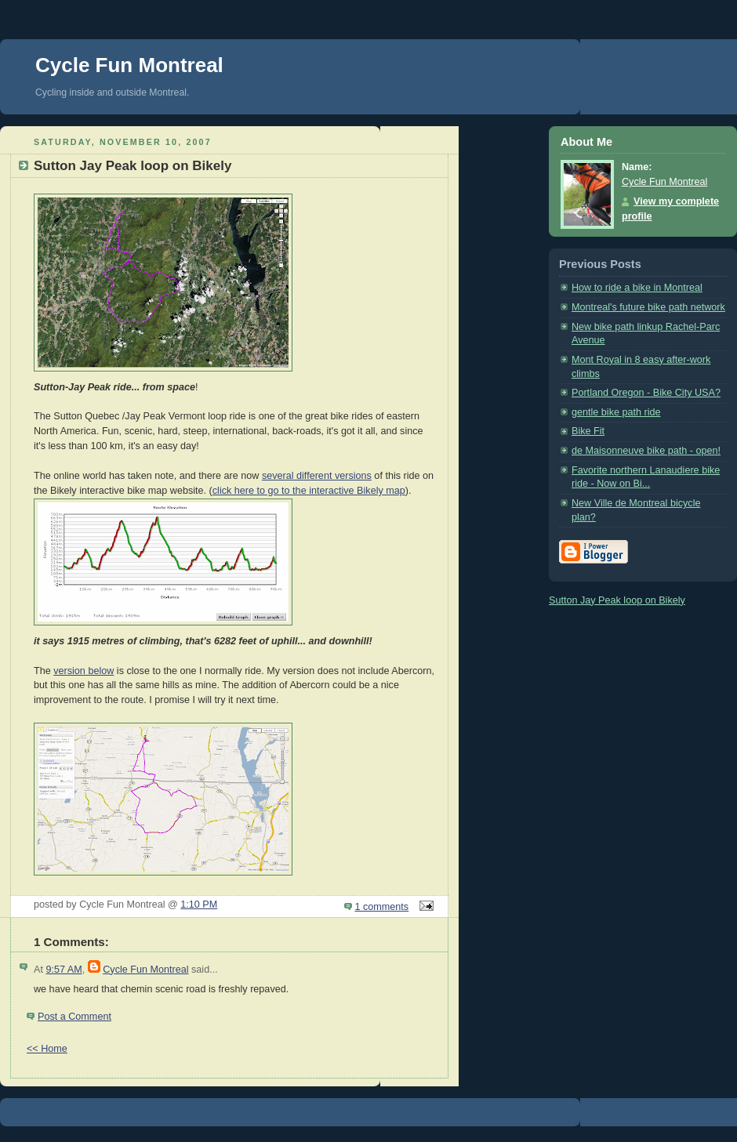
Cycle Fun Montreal (129, 65)
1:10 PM (198, 904)
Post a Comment (74, 1016)
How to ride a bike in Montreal (637, 287)
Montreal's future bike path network (648, 307)
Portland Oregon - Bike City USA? (646, 392)
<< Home (47, 1048)
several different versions (317, 475)
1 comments (382, 906)
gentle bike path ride (616, 412)
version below (83, 670)
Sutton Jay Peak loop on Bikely (617, 600)
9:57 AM (63, 969)
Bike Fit (588, 431)
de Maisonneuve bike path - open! (646, 450)
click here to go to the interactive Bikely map (308, 490)
